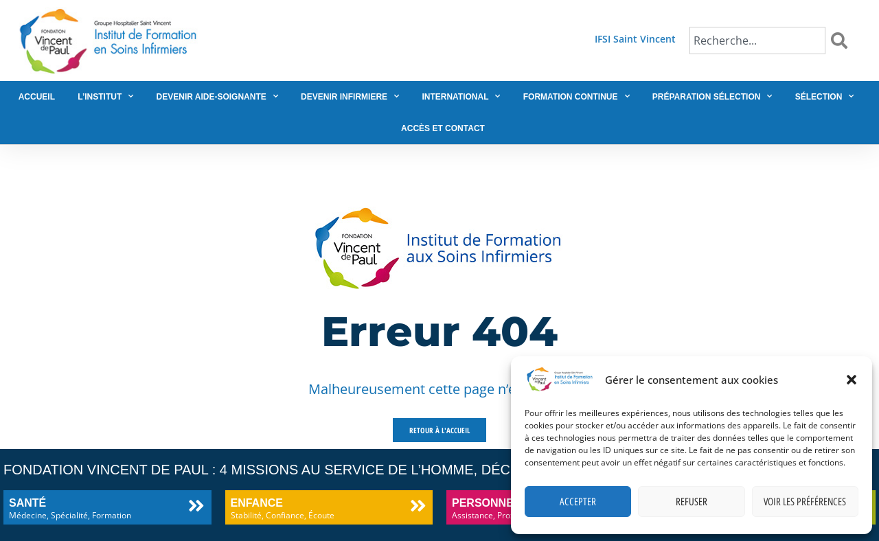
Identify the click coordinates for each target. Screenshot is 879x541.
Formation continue (576, 96)
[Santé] (196, 505)
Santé (27, 503)
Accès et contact (443, 128)
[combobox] (757, 40)
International (461, 96)
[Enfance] (418, 505)
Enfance (257, 503)
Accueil (37, 97)
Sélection (824, 96)
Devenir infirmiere (350, 96)
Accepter (578, 502)
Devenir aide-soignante (217, 96)
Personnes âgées (507, 503)
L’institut (105, 96)
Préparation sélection (712, 96)
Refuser (691, 502)
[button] (851, 380)
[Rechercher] (841, 40)
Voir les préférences (805, 502)
